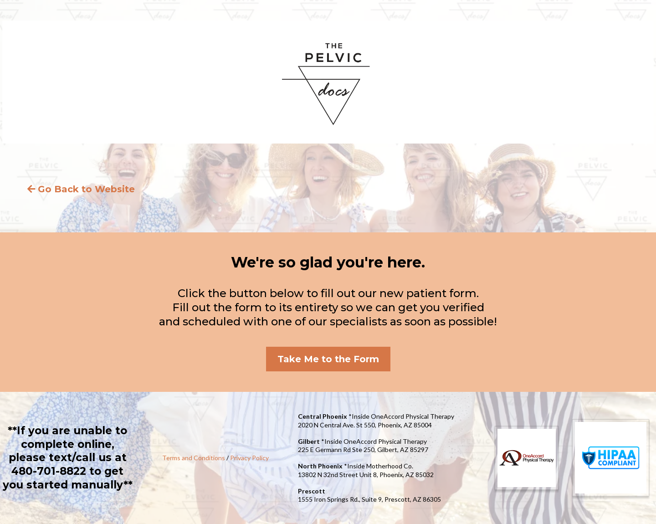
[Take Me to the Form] (328, 359)
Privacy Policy (249, 458)
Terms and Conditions (193, 458)
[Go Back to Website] (82, 189)
